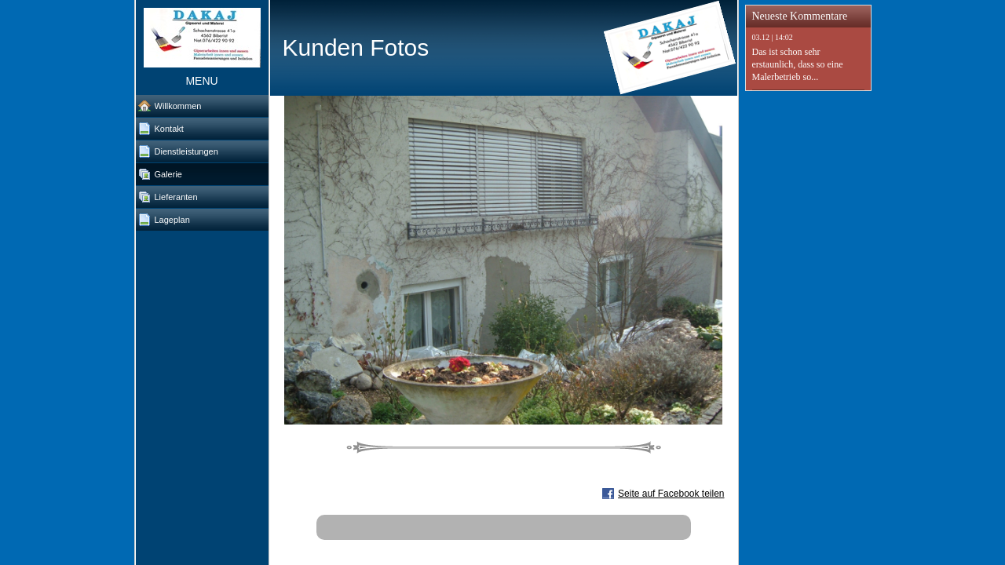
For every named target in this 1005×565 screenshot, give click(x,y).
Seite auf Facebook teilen (671, 493)
